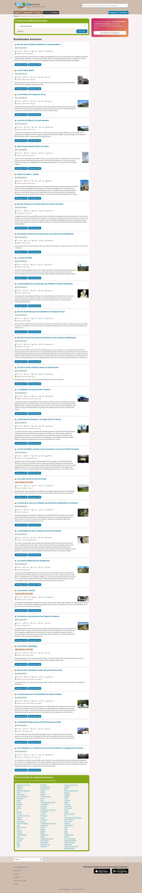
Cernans (19, 814)
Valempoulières (69, 835)
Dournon (19, 841)
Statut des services (65, 889)
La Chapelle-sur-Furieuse (47, 802)
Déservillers (20, 839)
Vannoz (66, 837)
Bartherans (20, 798)
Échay (18, 844)
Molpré (42, 837)
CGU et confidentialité (20, 867)
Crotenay (19, 833)
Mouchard (43, 846)
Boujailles (19, 804)
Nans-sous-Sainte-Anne (71, 791)
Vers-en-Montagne (70, 839)
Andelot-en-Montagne (23, 791)
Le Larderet (43, 812)
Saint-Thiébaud (68, 819)
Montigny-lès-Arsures (46, 839)
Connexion (123, 13)
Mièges (42, 833)
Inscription (113, 13)
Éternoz (42, 791)
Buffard (19, 808)
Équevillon (43, 785)
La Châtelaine (44, 804)
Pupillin (66, 812)
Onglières (67, 794)
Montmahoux (44, 841)
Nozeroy (66, 793)
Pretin (66, 810)
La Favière (43, 806)
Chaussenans (21, 821)
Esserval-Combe (45, 787)
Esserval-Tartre (44, 789)
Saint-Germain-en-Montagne (73, 817)
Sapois (66, 827)
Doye (18, 842)
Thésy (66, 833)
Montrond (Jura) (45, 844)
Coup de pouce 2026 (21, 881)
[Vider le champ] (81, 26)
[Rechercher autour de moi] (85, 26)
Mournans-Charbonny (71, 785)
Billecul (19, 802)
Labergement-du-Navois (47, 810)
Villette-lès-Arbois (69, 848)
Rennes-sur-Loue (69, 814)
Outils (18, 13)
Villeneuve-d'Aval (69, 842)
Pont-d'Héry (68, 806)
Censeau (19, 812)
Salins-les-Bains (69, 825)
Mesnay (42, 831)
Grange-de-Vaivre (45, 796)
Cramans (19, 831)
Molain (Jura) (44, 835)
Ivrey (41, 800)
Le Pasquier (43, 816)
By (17, 810)
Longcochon (44, 825)
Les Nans (43, 821)
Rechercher (81, 31)
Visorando (16, 16)
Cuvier (19, 837)
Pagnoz (66, 796)
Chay (18, 825)
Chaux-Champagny (22, 823)
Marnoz (42, 829)
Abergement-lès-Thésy (23, 785)
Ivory (42, 798)
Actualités (17, 877)
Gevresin (43, 794)
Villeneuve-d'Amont (70, 841)
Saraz (66, 829)
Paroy (66, 798)
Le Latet (42, 814)
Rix (65, 816)
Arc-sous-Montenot (22, 796)
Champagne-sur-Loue (23, 816)
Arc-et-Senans (21, 794)
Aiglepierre (20, 787)
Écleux (19, 846)
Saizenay (67, 823)
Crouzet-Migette (21, 835)
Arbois (19, 793)
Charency (19, 819)
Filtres (20, 31)
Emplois (16, 874)
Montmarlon (44, 842)
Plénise (66, 802)
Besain (19, 800)
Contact (16, 884)
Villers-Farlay (68, 844)
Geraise (42, 793)
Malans (42, 827)
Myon (66, 789)
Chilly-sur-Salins (21, 827)
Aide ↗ (39, 13)
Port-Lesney (68, 808)
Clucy (18, 829)
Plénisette (67, 804)
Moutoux (67, 787)
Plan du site (17, 870)
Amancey (19, 789)
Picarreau (67, 800)
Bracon (19, 806)
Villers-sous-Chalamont (71, 846)
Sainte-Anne (68, 821)
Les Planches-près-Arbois (47, 823)
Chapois (19, 817)
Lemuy (42, 817)
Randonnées (29, 13)
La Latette (43, 808)
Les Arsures (43, 819)
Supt (65, 831)
